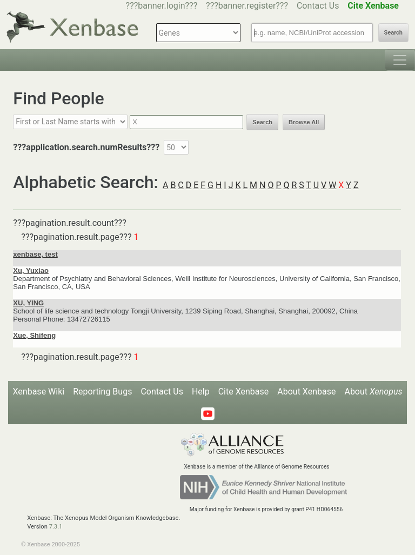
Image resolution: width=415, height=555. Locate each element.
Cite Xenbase (243, 391)
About (373, 391)
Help (201, 391)
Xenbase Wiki (39, 391)
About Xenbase (306, 391)
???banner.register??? (247, 6)
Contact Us (318, 6)
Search (393, 32)
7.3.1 (56, 526)
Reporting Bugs (102, 391)
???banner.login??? (162, 6)
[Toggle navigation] (400, 60)
